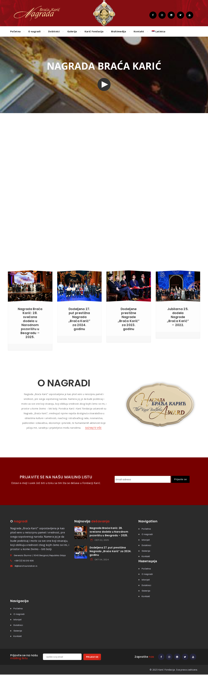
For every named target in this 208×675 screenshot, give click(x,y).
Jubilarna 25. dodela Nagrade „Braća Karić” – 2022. (178, 317)
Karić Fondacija (94, 31)
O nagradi (34, 31)
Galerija (72, 31)
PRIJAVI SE (92, 657)
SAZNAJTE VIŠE (93, 427)
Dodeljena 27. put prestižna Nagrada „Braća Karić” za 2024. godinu (79, 319)
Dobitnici (54, 31)
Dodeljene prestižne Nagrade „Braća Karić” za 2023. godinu (128, 319)
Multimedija (118, 31)
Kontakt (139, 31)
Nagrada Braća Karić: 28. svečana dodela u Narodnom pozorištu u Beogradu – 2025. (30, 323)
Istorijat (146, 539)
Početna (15, 31)
